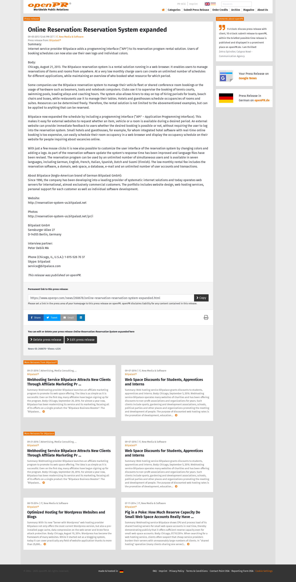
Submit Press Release (196, 10)
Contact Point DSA (219, 571)
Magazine (248, 10)
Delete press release (45, 339)
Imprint (193, 3)
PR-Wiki (181, 3)
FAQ (155, 571)
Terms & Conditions (197, 571)
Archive (235, 10)
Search (259, 4)
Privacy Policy (176, 571)
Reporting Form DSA (242, 571)
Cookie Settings (264, 571)
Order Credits (220, 10)
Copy (201, 298)
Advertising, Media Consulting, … (58, 370)
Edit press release (81, 339)
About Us (262, 10)
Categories (174, 10)
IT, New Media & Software (69, 36)
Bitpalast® (55, 40)
